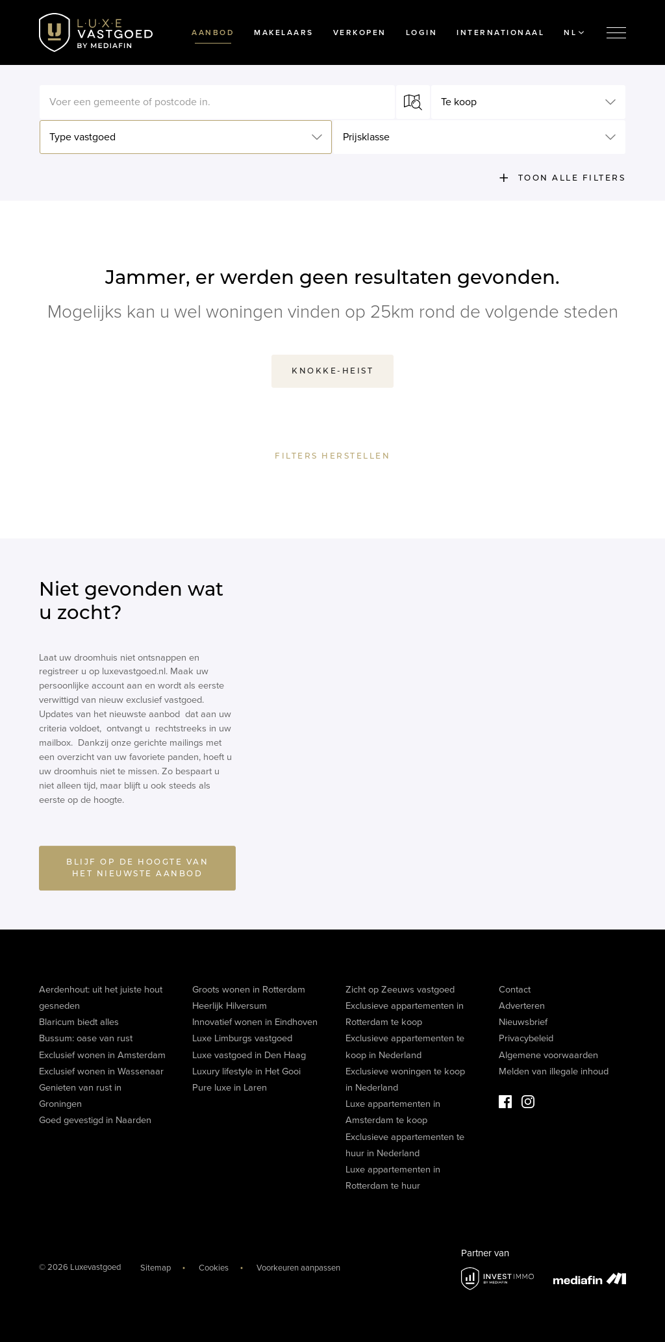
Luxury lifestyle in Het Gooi (246, 1071)
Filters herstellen (332, 456)
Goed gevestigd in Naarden (95, 1120)
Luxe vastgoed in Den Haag (249, 1055)
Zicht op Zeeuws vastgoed (400, 989)
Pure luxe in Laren (229, 1087)
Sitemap (155, 1268)
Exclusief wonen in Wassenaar (101, 1071)
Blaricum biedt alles (79, 1022)
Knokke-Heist (332, 370)
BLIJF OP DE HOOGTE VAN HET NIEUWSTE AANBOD (137, 871)
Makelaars (284, 32)
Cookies (214, 1268)
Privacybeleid (526, 1038)
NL (574, 32)
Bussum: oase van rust (85, 1038)
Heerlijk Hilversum (229, 1005)
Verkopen (359, 32)
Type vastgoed (82, 137)
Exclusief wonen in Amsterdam (102, 1055)
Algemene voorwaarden (548, 1055)
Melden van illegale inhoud (554, 1071)
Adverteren (522, 1005)
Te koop (459, 101)
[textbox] (217, 102)
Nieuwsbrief (523, 1022)
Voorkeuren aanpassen (298, 1268)
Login (422, 32)
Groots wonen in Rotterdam (248, 989)
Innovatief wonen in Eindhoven (255, 1022)
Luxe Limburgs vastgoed (242, 1038)
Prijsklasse (366, 137)
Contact (515, 989)
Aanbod (213, 32)
